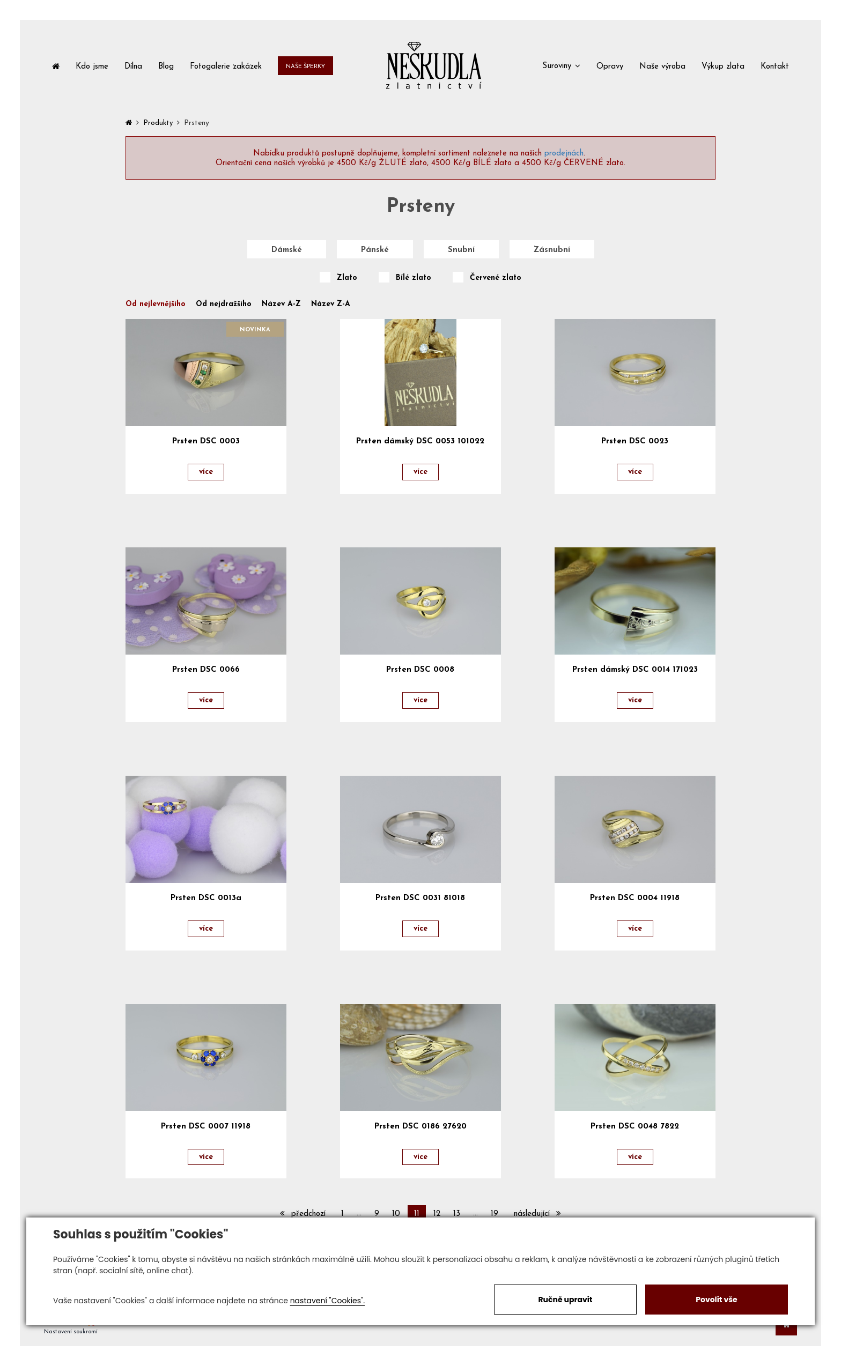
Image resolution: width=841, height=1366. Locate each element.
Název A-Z (281, 304)
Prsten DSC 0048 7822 (635, 1127)
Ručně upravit (565, 1299)
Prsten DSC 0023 (634, 441)
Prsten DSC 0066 (206, 670)
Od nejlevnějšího (156, 304)
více (206, 472)
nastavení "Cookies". (327, 1300)
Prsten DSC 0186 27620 (420, 1127)
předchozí (303, 1213)
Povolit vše (716, 1299)
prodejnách (564, 154)
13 (456, 1214)
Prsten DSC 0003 (206, 441)
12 (436, 1214)
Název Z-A (330, 304)
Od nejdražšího (224, 304)
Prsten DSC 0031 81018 (420, 898)
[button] (561, 65)
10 (396, 1214)
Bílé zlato (413, 278)
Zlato (347, 278)
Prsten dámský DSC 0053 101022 (420, 441)
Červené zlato (495, 278)
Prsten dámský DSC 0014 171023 (635, 670)
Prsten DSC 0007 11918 (205, 1127)
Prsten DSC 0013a (206, 898)
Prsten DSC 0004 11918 (635, 898)
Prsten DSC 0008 (420, 670)
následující (537, 1213)
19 (494, 1214)
